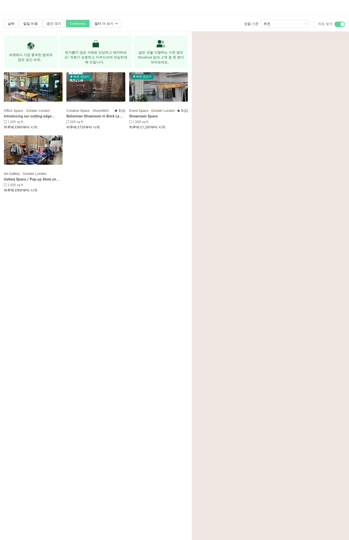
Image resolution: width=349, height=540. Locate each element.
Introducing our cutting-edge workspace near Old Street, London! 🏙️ (33, 116)
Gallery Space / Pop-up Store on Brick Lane (30, 179)
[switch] (339, 24)
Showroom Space (143, 116)
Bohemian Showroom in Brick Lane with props (94, 116)
